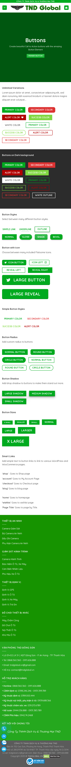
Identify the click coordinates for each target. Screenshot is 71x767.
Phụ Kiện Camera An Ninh (15, 543)
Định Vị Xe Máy (10, 599)
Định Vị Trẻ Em (9, 604)
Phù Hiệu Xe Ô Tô (11, 574)
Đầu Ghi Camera (10, 538)
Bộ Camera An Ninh (12, 533)
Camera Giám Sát (11, 528)
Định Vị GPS (8, 589)
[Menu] (4, 7)
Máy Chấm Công (10, 620)
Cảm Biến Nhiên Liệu (12, 569)
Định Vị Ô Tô (8, 594)
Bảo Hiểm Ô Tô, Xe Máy (14, 564)
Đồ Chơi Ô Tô (8, 625)
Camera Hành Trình (12, 559)
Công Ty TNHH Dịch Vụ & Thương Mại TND (33, 731)
